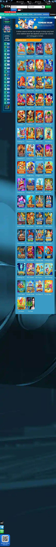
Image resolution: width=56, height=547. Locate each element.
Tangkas (46, 14)
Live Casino (38, 14)
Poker (25, 14)
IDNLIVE (13, 14)
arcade (19, 14)
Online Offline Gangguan (7, 107)
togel (30, 14)
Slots (7, 14)
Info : (4, 17)
